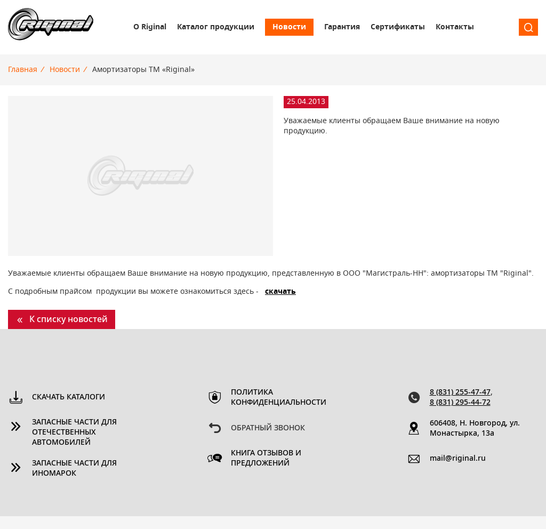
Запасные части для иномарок (74, 468)
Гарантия (342, 27)
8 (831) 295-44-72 (460, 402)
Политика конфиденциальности (277, 397)
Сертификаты (398, 27)
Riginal (50, 27)
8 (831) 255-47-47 (460, 392)
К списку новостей (68, 319)
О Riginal (149, 27)
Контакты (455, 27)
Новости (289, 27)
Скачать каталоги (68, 397)
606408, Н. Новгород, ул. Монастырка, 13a (475, 428)
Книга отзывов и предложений (266, 458)
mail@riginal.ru (458, 458)
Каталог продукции (215, 27)
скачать (280, 291)
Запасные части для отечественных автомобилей (74, 432)
